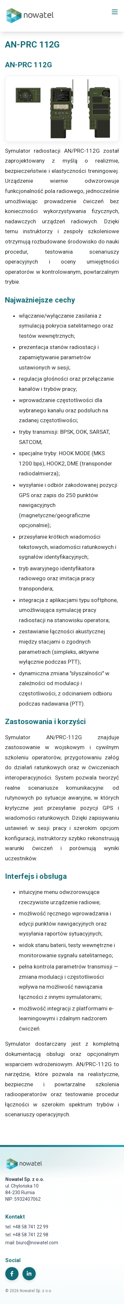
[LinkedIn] (29, 1273)
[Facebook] (12, 1273)
